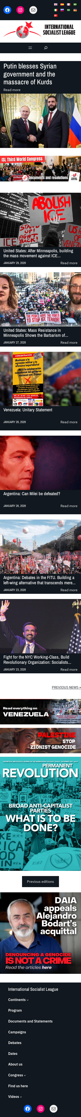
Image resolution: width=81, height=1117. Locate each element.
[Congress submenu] (25, 1075)
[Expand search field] (45, 48)
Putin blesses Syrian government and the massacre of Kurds (30, 74)
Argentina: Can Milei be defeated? (31, 493)
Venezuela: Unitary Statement (27, 410)
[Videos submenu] (21, 1097)
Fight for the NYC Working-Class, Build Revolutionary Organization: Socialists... (37, 659)
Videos (13, 1096)
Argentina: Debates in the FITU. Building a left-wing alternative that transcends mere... (39, 580)
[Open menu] (30, 47)
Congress (15, 1075)
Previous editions (40, 881)
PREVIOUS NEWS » (66, 687)
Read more (12, 90)
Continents (17, 999)
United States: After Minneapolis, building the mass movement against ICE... (38, 253)
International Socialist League (33, 989)
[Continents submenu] (28, 1000)
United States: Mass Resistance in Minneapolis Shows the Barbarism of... (35, 333)
